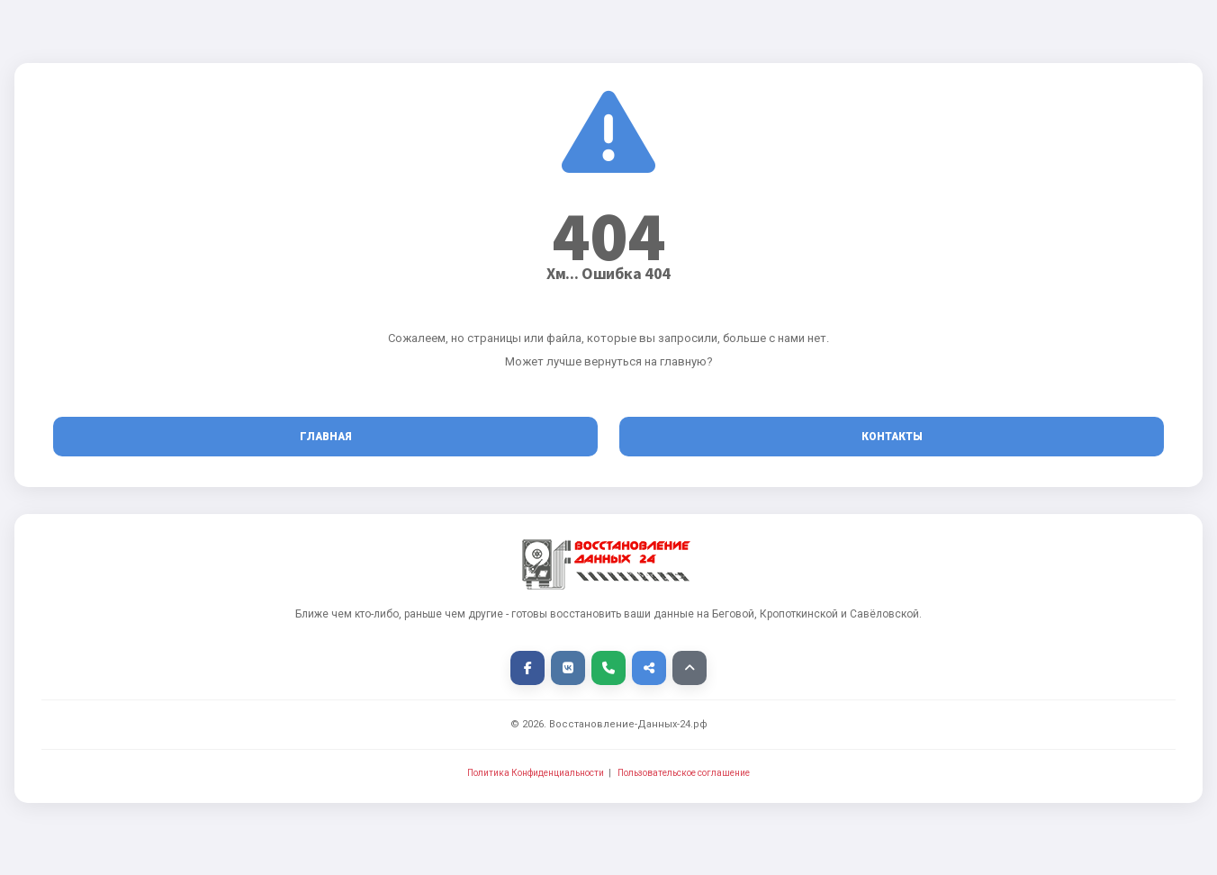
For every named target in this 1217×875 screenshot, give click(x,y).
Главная (326, 436)
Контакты (892, 436)
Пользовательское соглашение (684, 773)
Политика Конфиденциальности (535, 773)
